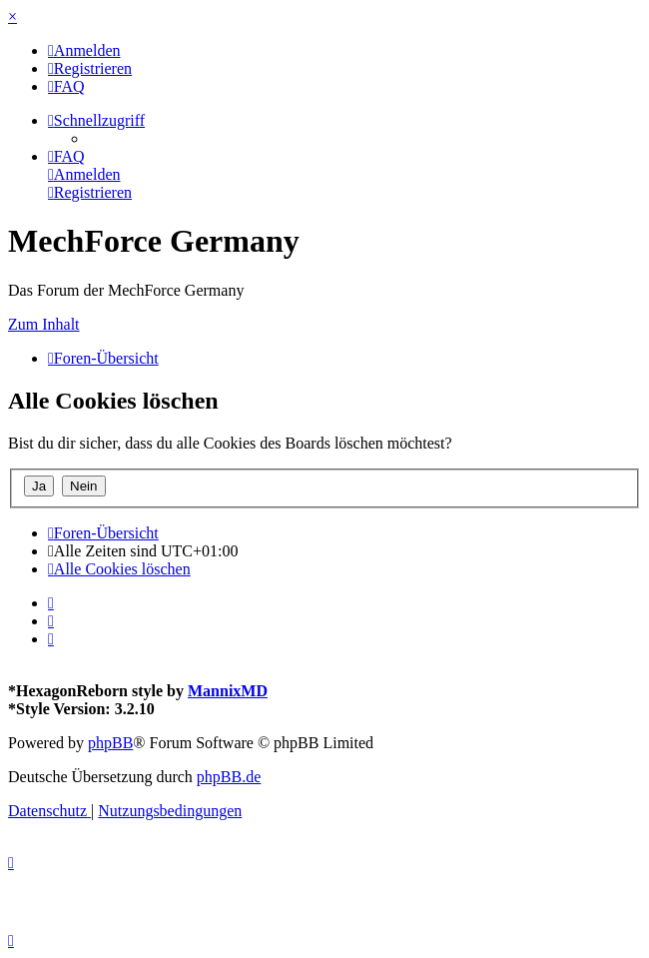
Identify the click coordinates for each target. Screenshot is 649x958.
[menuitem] (84, 50)
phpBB (110, 742)
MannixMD (228, 690)
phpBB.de (229, 776)
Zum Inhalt (44, 324)
